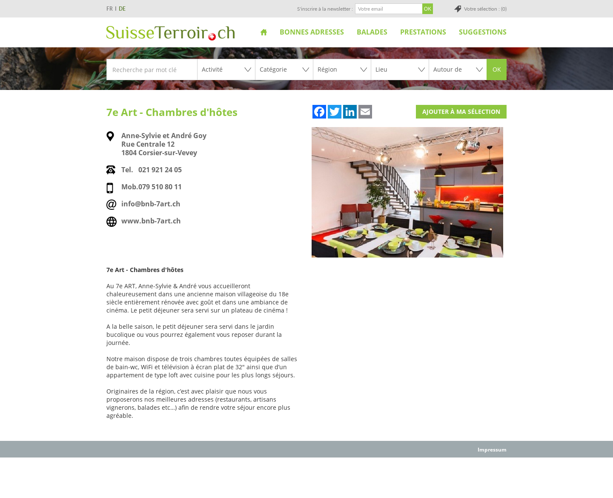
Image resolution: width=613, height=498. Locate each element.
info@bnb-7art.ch (150, 203)
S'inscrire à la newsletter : (325, 8)
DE (122, 8)
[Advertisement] (306, 477)
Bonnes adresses (312, 32)
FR (109, 8)
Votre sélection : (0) (485, 8)
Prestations (423, 32)
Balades (372, 32)
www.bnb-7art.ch (151, 221)
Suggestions (483, 32)
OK (497, 69)
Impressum (492, 449)
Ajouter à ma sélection (461, 111)
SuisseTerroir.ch (170, 33)
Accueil (263, 32)
